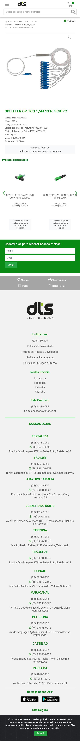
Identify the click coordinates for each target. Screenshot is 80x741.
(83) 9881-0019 (40, 678)
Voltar (69, 20)
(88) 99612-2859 (40, 581)
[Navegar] (4, 193)
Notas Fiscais (57, 286)
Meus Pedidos (57, 280)
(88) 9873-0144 (40, 516)
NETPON (20, 141)
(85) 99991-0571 (40, 558)
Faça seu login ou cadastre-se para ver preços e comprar (40, 149)
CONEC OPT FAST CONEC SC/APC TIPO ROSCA (60, 196)
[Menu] (7, 4)
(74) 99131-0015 (40, 627)
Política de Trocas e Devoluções (40, 351)
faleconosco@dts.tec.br (40, 410)
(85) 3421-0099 (40, 406)
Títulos (23, 286)
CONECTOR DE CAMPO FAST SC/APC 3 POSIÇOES (20, 196)
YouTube (40, 391)
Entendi (40, 733)
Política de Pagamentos (40, 357)
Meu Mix (23, 280)
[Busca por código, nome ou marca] (37, 12)
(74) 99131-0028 (40, 490)
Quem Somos (40, 340)
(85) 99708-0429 (40, 654)
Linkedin (40, 387)
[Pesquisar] (73, 12)
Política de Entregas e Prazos (40, 363)
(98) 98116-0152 (40, 468)
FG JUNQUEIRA (18, 138)
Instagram (40, 378)
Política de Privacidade (40, 346)
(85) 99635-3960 (40, 603)
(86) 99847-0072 (40, 541)
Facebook (40, 382)
